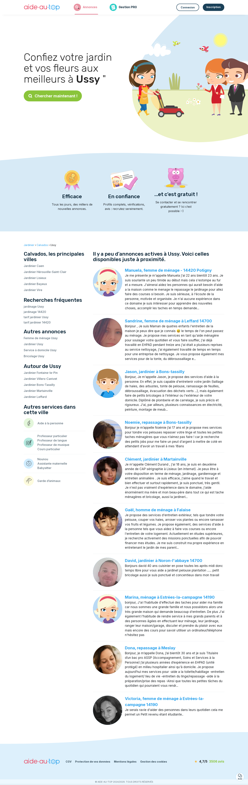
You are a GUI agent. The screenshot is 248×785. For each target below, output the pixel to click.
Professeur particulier (52, 436)
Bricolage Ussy (34, 356)
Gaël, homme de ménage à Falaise (158, 509)
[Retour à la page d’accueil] (42, 7)
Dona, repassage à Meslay (150, 648)
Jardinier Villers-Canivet (40, 379)
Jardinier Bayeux (35, 284)
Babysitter (44, 468)
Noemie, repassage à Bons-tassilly (158, 422)
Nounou (42, 459)
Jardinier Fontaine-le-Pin (41, 373)
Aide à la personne (50, 423)
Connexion (188, 7)
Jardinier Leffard (35, 397)
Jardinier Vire (33, 290)
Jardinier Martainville (38, 391)
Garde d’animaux (49, 481)
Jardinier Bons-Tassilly (39, 385)
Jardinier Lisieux (35, 278)
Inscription (213, 7)
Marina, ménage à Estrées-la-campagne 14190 (170, 597)
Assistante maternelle (52, 463)
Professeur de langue (52, 440)
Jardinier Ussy (33, 344)
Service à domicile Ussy (40, 350)
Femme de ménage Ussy (41, 338)
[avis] (203, 761)
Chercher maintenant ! (53, 96)
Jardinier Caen (34, 266)
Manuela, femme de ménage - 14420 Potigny (168, 270)
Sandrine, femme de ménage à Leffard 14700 (168, 321)
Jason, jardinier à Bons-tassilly (155, 371)
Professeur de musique (53, 445)
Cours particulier (48, 449)
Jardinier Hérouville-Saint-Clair (45, 272)
